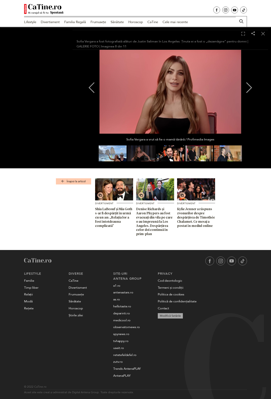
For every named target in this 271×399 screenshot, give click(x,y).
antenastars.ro (123, 292)
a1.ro (116, 285)
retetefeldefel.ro (124, 355)
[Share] (253, 33)
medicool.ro (122, 320)
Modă (28, 301)
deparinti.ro (121, 313)
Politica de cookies (171, 294)
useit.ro (118, 348)
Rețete (29, 308)
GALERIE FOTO (88, 46)
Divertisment (50, 22)
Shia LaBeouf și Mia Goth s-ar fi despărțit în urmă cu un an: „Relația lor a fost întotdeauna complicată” (113, 217)
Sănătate (117, 22)
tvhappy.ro (120, 341)
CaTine (152, 22)
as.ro (116, 299)
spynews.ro (121, 334)
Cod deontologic (170, 280)
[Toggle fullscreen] (243, 34)
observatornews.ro (126, 327)
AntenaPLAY (122, 376)
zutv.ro (118, 362)
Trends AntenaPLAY (127, 369)
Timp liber (31, 287)
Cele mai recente (175, 22)
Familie (29, 280)
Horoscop (135, 22)
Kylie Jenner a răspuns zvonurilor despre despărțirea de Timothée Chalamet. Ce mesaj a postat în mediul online (196, 217)
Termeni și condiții (170, 287)
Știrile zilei (76, 315)
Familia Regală (75, 22)
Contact (163, 308)
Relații (28, 294)
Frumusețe (98, 22)
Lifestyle (30, 22)
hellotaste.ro (122, 306)
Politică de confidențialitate (177, 301)
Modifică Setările (170, 316)
